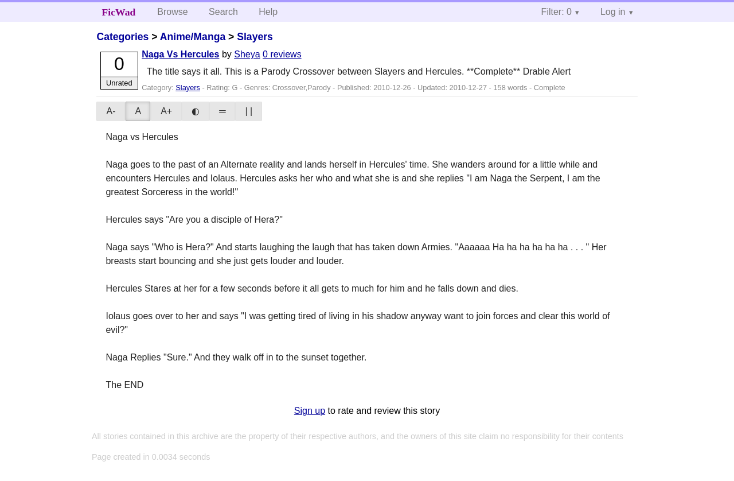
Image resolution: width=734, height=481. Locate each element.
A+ (166, 111)
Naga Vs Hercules (180, 54)
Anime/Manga (192, 36)
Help (268, 12)
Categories (122, 36)
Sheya (247, 54)
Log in (613, 12)
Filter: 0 (556, 12)
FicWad (119, 12)
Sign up (309, 411)
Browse (172, 12)
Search (223, 12)
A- (110, 111)
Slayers (255, 36)
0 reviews (282, 54)
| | (248, 111)
